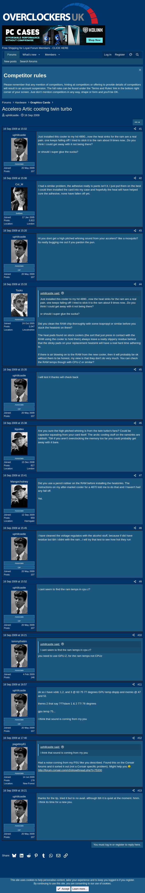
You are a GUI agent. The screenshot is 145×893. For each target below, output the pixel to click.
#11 (140, 684)
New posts (10, 61)
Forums (11, 54)
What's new (29, 54)
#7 (140, 475)
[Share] (135, 129)
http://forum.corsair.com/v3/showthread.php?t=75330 (70, 770)
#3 (140, 230)
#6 (140, 423)
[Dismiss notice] (139, 70)
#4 (140, 284)
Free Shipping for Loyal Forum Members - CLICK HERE (35, 48)
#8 (140, 528)
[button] (39, 54)
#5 (140, 369)
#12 (140, 738)
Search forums (28, 61)
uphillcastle (12, 115)
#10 (140, 635)
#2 (140, 178)
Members (50, 54)
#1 (140, 128)
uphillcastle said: (50, 293)
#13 (140, 790)
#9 (140, 581)
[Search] (137, 54)
